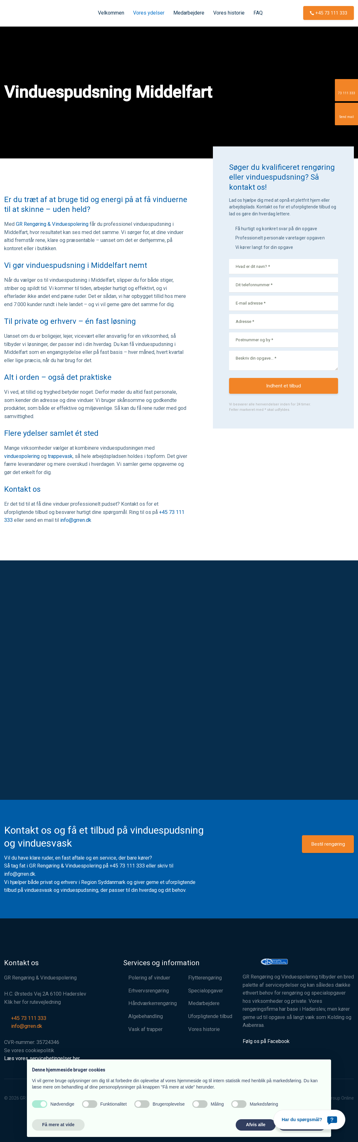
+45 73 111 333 (127, 866)
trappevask (60, 456)
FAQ (258, 13)
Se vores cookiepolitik (29, 1050)
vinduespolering (22, 456)
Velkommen (111, 13)
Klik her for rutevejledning (32, 1002)
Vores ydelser (148, 13)
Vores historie (229, 13)
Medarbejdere (188, 13)
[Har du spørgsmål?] (309, 1119)
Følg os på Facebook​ (266, 1041)
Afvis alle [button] (255, 1124)
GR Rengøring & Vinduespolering (52, 224)
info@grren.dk (75, 520)
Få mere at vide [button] (58, 1124)
